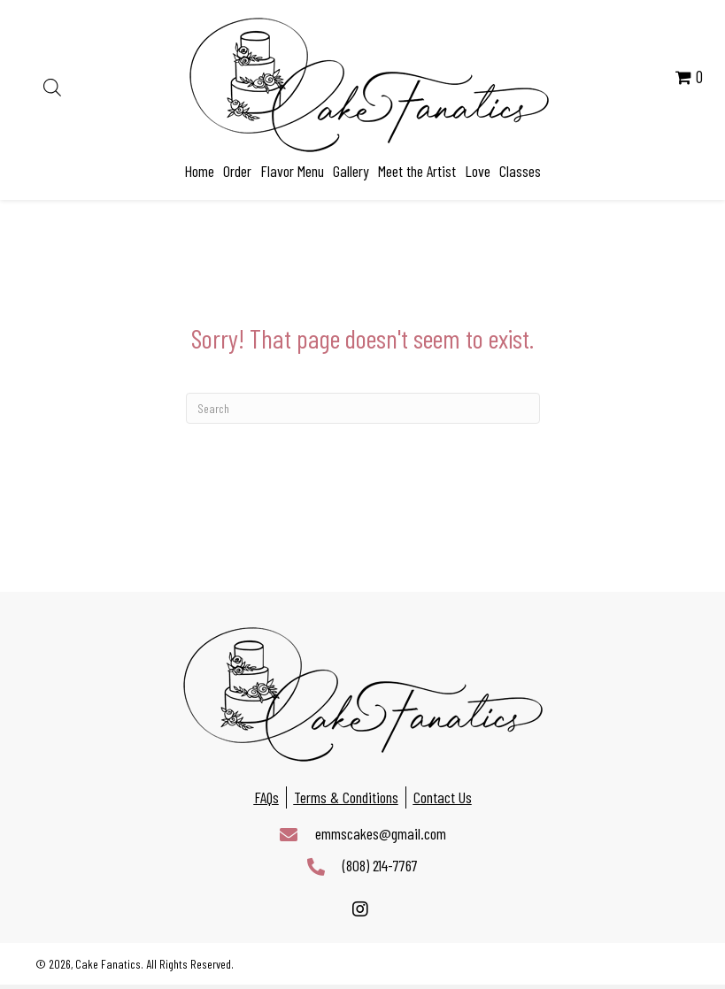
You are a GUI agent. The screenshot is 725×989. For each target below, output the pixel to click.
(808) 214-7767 (380, 865)
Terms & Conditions (346, 797)
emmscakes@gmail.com (380, 833)
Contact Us (442, 797)
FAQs (266, 797)
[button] (360, 909)
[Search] (363, 408)
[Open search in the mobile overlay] (52, 85)
